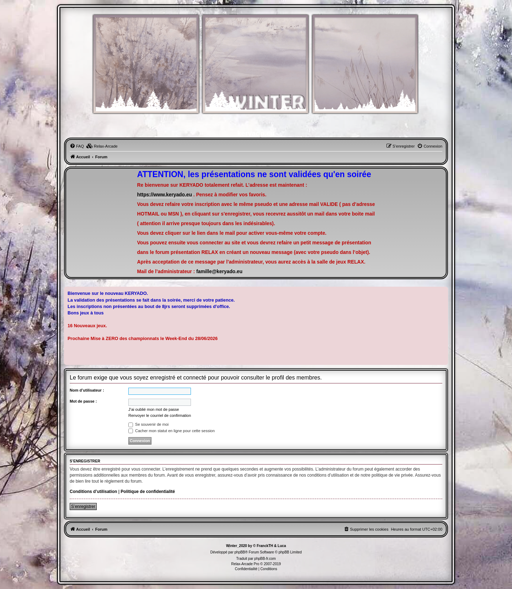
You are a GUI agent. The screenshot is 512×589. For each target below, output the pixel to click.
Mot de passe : (83, 401)
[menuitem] (77, 146)
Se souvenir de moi (148, 424)
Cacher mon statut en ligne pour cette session (171, 431)
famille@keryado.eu (219, 271)
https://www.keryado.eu (164, 194)
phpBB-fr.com (265, 559)
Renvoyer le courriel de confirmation (159, 415)
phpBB (239, 552)
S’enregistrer (83, 506)
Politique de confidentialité (148, 491)
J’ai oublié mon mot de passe (153, 409)
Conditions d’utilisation (93, 491)
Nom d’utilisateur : (87, 390)
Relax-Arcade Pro (245, 564)
